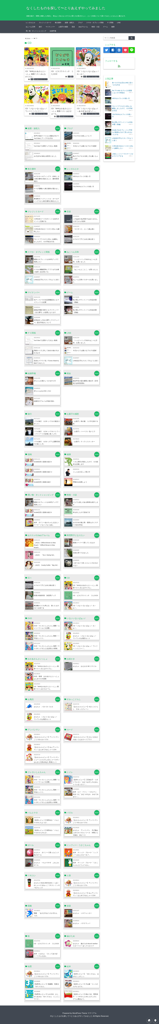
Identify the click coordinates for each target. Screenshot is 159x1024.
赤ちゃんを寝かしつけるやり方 (45, 381)
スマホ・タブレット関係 (95, 22)
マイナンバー (50, 27)
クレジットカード (45, 22)
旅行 (40, 27)
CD (32, 79)
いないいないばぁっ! (93, 76)
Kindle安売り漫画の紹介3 (43, 462)
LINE (119, 22)
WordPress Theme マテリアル (84, 1013)
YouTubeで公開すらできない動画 (45, 146)
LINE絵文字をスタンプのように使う (46, 279)
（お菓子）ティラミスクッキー (84, 441)
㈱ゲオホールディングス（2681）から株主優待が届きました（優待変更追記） (46, 178)
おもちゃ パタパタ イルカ (43, 707)
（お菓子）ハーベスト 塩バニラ (84, 431)
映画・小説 (95, 27)
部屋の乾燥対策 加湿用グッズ (45, 595)
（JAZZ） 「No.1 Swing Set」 (44, 555)
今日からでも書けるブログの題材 (84, 146)
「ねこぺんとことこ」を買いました (85, 269)
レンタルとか (30, 22)
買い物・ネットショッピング (36, 31)
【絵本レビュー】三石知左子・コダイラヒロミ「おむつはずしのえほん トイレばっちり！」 (86, 782)
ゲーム (105, 27)
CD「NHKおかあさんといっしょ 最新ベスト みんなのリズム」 (35, 74)
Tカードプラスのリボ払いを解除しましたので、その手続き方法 (122, 108)
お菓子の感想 (63, 27)
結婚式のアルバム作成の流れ (44, 401)
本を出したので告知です (81, 512)
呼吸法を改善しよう (80, 482)
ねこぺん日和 (30, 27)
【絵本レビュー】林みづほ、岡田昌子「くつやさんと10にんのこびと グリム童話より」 (85, 996)
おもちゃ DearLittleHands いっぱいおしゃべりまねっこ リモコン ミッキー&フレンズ (47, 885)
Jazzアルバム (83, 27)
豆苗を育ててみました (81, 553)
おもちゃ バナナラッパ (81, 923)
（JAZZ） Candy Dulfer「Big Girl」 (46, 565)
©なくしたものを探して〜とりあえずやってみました (71, 1016)
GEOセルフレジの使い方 (82, 176)
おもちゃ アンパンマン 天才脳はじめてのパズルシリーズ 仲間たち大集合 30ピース (85, 832)
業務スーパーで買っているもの (84, 543)
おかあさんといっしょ (40, 79)
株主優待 (58, 22)
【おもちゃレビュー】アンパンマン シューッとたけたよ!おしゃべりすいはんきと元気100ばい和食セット (46, 759)
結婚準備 (53, 31)
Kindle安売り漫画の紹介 (42, 482)
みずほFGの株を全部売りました (45, 156)
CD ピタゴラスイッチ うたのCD (85, 595)
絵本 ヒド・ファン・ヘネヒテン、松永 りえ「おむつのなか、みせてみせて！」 (85, 794)
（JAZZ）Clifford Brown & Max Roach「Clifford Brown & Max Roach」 (45, 545)
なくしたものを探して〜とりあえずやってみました (65, 8)
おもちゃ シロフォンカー (82, 913)
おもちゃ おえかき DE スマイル (84, 666)
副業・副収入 (69, 22)
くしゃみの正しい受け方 (81, 472)
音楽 (73, 27)
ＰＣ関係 (110, 22)
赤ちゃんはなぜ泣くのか (42, 391)
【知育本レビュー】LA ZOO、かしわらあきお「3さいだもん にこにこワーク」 (47, 996)
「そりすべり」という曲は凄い (84, 229)
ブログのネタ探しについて (82, 136)
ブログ (80, 22)
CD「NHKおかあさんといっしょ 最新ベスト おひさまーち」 (61, 111)
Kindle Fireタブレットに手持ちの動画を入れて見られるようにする (122, 132)
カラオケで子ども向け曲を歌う (84, 239)
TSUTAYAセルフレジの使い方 (83, 186)
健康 (112, 27)
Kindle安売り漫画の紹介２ (43, 472)
